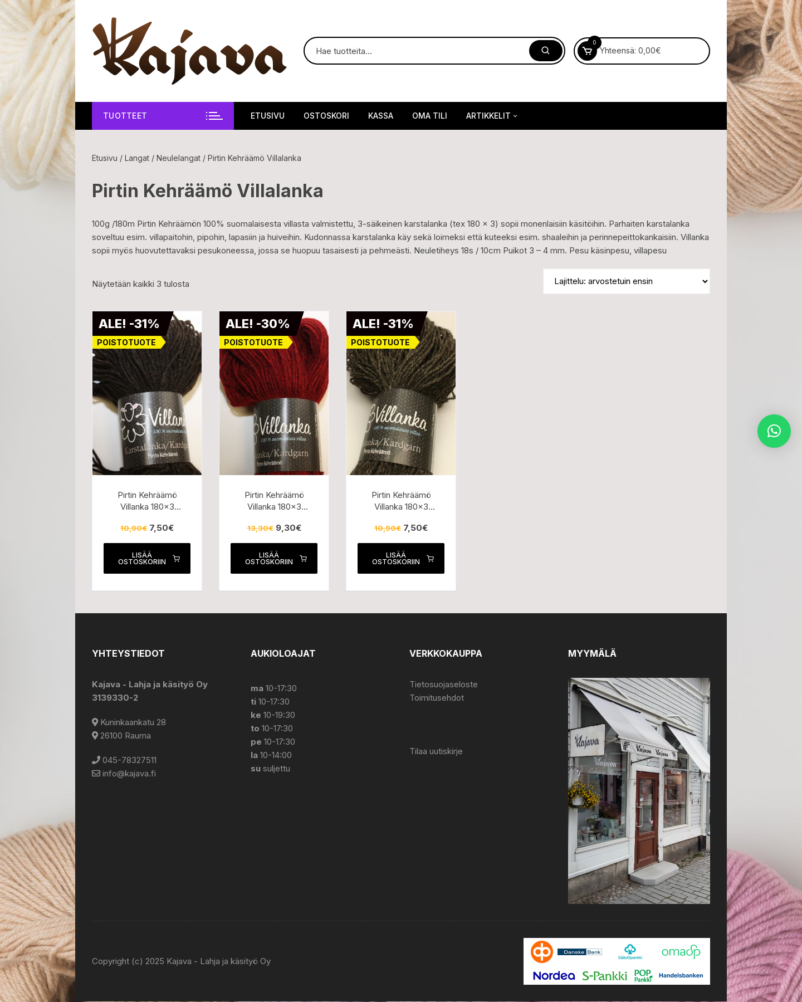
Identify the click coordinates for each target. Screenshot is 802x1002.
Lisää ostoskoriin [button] (148, 558)
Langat (137, 158)
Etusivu (268, 115)
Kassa (380, 115)
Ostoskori (326, 115)
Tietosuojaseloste (443, 685)
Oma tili (429, 115)
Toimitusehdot (436, 698)
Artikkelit (492, 116)
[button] (774, 431)
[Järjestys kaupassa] (626, 281)
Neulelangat (178, 158)
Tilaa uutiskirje (436, 751)
